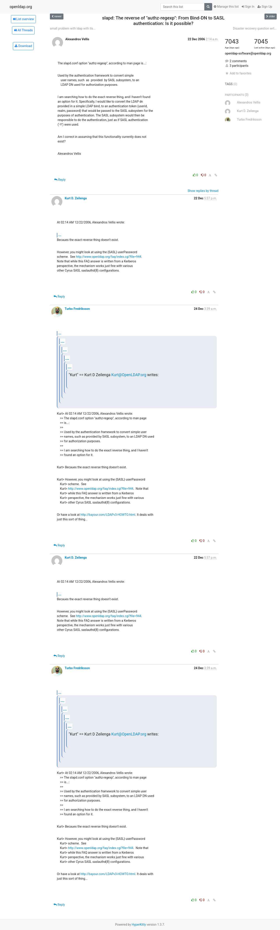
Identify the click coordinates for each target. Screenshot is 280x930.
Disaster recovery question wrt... (255, 28)
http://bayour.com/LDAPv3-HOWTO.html (107, 514)
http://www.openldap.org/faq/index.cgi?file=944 (108, 256)
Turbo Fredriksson (77, 309)
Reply (59, 179)
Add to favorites (238, 73)
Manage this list (226, 6)
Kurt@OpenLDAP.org (128, 375)
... (59, 235)
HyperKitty (139, 924)
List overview (23, 19)
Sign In (248, 6)
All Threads (23, 30)
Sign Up (264, 6)
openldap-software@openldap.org (248, 53)
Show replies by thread (203, 191)
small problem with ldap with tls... (72, 28)
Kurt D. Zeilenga (76, 198)
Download (23, 46)
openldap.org (21, 7)
